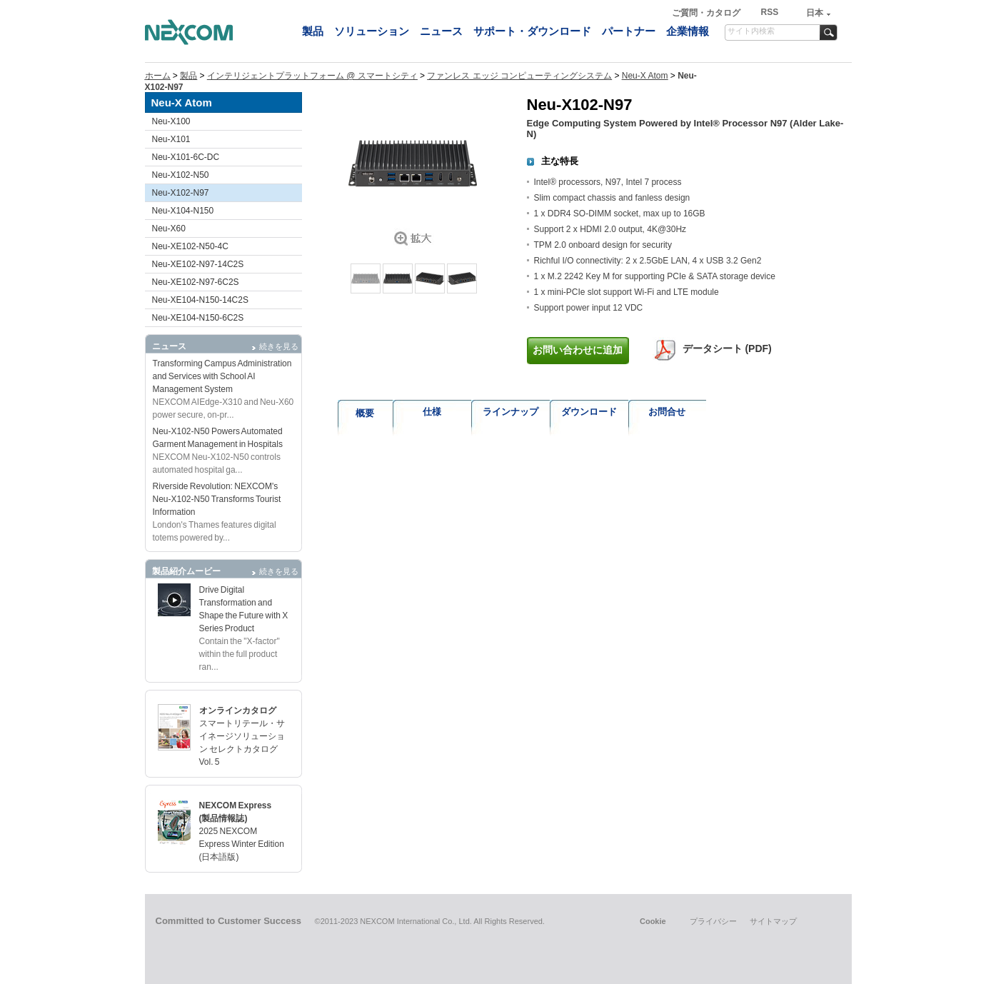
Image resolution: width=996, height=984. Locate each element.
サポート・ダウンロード (532, 31)
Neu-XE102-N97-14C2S (198, 264)
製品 (312, 31)
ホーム (158, 76)
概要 (365, 413)
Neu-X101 (171, 139)
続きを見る (278, 346)
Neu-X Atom (645, 76)
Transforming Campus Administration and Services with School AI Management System (222, 376)
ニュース (441, 31)
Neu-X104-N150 (183, 211)
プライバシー (713, 921)
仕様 (432, 411)
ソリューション (371, 31)
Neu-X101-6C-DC (186, 157)
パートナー (628, 31)
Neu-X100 (171, 121)
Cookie (653, 921)
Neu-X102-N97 (180, 193)
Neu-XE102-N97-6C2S (195, 282)
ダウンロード (589, 411)
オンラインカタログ (237, 711)
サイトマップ (773, 921)
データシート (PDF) (727, 348)
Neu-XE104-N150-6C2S (198, 318)
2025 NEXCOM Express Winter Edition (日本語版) (241, 844)
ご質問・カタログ (707, 13)
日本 (814, 13)
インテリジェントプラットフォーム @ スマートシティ (312, 76)
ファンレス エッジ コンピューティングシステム (519, 76)
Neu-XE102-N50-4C (190, 246)
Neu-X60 (169, 229)
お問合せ (666, 411)
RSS (769, 12)
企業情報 (687, 31)
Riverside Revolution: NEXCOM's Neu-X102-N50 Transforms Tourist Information (217, 499)
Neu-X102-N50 (180, 175)
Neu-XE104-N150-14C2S (200, 300)
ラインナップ (510, 411)
